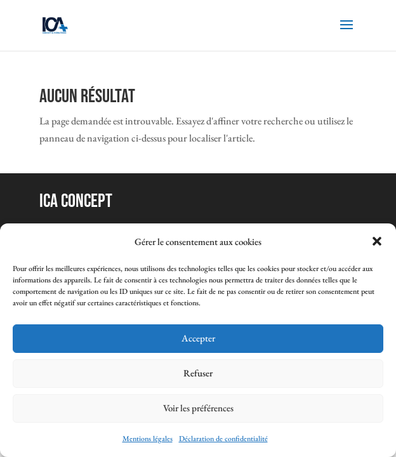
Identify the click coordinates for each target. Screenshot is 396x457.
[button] (377, 241)
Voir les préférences (198, 408)
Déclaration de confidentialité (223, 439)
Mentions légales (147, 439)
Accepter (198, 338)
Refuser (198, 373)
